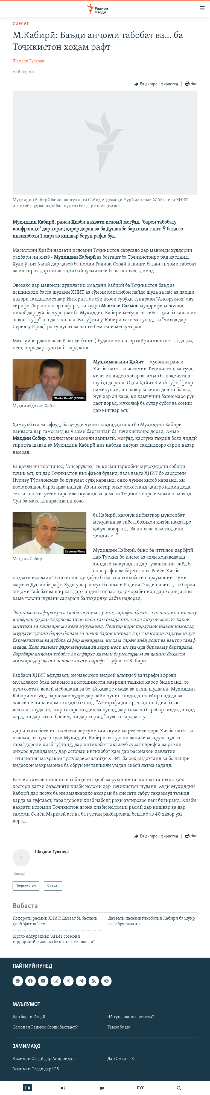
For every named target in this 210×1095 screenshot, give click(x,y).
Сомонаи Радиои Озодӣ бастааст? (45, 1027)
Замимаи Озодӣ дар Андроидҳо (44, 1059)
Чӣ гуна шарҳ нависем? (130, 1017)
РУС (140, 1088)
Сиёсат (21, 24)
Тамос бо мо (118, 1027)
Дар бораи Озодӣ (29, 1017)
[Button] (156, 84)
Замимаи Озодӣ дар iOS (36, 1069)
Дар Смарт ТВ (120, 1059)
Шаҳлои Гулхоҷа (28, 61)
